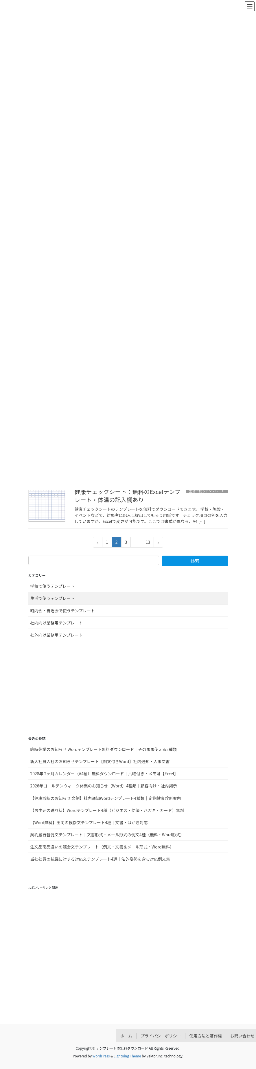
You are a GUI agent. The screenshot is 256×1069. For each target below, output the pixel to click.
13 (147, 543)
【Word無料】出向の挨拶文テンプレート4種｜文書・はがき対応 (89, 822)
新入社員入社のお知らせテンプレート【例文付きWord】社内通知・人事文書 (100, 761)
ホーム (126, 1036)
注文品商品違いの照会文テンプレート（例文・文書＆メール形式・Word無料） (102, 847)
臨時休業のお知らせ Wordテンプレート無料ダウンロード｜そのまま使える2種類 (103, 749)
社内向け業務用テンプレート (56, 623)
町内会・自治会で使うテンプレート (62, 611)
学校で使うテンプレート (52, 586)
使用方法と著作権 (205, 1036)
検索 (195, 560)
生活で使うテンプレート (52, 598)
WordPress (101, 1055)
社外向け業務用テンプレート (56, 635)
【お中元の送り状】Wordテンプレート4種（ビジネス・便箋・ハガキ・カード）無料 (107, 810)
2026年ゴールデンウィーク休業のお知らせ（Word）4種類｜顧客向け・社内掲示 (103, 786)
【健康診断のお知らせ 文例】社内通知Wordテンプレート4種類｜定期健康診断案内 (105, 798)
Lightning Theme (127, 1055)
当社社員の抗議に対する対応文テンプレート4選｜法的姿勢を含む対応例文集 (100, 859)
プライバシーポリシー (161, 1036)
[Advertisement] (128, 688)
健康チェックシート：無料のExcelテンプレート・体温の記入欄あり (128, 495)
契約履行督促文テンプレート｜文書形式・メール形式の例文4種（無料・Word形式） (107, 834)
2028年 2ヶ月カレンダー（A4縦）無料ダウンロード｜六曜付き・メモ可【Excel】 (104, 773)
